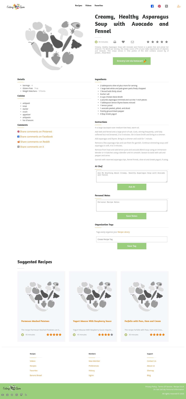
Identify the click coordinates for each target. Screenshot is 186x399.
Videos (88, 5)
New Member (94, 360)
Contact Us (151, 360)
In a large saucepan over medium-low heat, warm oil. (117, 127)
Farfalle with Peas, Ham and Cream (143, 320)
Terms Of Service (165, 386)
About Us (151, 365)
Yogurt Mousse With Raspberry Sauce (92, 320)
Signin (91, 375)
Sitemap (150, 370)
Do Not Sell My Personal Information (168, 389)
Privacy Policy (151, 386)
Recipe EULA (179, 386)
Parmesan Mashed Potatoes (35, 320)
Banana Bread (36, 375)
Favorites (99, 5)
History (92, 370)
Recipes (78, 5)
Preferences (94, 365)
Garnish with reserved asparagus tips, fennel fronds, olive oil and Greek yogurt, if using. (131, 159)
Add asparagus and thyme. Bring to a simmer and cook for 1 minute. (123, 138)
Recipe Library (124, 232)
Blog (149, 375)
